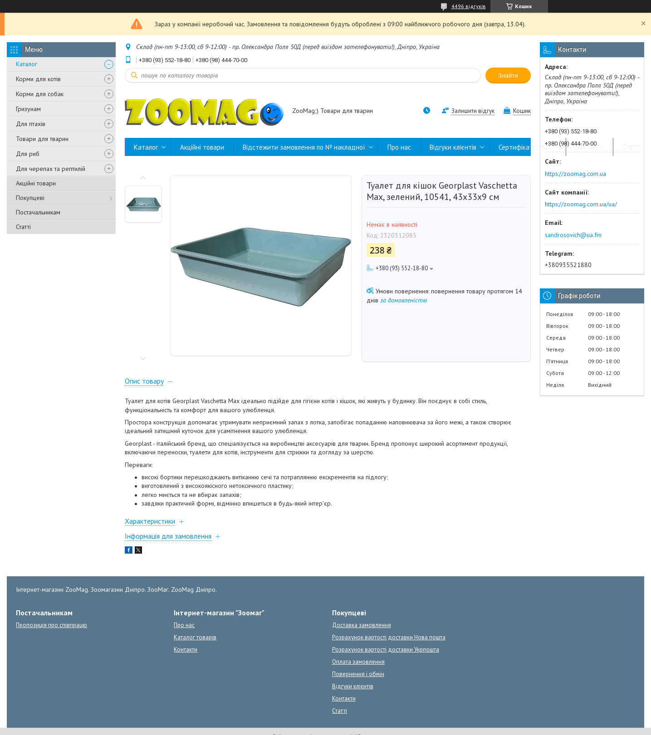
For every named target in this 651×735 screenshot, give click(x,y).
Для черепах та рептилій (50, 169)
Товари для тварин (42, 139)
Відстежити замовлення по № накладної (304, 147)
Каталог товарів (195, 637)
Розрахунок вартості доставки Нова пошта (388, 637)
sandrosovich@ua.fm (573, 235)
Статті (23, 227)
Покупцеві (30, 198)
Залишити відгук (472, 111)
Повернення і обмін (358, 674)
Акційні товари (36, 183)
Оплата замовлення (358, 662)
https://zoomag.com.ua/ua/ (581, 204)
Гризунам (28, 109)
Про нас (399, 147)
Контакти (589, 147)
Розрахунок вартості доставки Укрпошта (385, 649)
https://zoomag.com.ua (575, 174)
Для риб (27, 154)
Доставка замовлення (361, 625)
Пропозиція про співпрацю (51, 625)
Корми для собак (40, 94)
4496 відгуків (468, 6)
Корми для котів (38, 79)
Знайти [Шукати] (508, 75)
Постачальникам (38, 212)
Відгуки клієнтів (453, 147)
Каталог (26, 64)
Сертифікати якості (528, 147)
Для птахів (30, 124)
